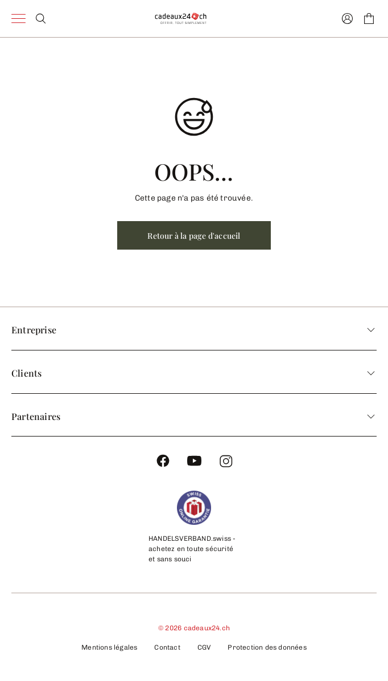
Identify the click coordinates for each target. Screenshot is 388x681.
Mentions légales (109, 647)
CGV (204, 647)
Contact (167, 647)
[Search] (40, 18)
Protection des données (267, 647)
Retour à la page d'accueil (193, 235)
